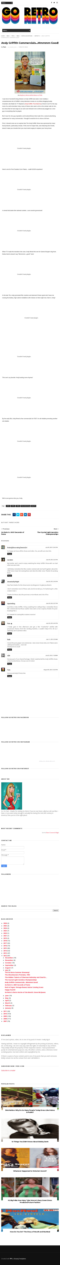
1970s (12, 36)
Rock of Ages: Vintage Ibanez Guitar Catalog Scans (24, 987)
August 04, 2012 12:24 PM (51, 669)
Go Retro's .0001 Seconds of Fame (17, 985)
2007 (5, 1021)
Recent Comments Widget (52, 832)
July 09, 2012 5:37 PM (52, 603)
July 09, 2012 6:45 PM (52, 623)
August (8, 968)
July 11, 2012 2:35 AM (52, 639)
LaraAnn (10, 560)
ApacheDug (11, 603)
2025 (5, 926)
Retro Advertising (26, 36)
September (9, 965)
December (9, 958)
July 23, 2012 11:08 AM (51, 655)
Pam (8, 623)
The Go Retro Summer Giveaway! (17, 972)
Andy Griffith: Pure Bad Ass (33, 104)
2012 (5, 956)
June (7, 996)
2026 (5, 923)
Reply (9, 554)
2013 (5, 953)
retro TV (37, 36)
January (8, 1008)
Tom (8, 670)
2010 (5, 1014)
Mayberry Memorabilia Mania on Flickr (31, 95)
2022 (5, 933)
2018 (5, 941)
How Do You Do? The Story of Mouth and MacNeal (30, 1232)
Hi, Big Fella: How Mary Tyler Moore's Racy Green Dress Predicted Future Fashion (30, 1201)
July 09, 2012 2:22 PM (52, 559)
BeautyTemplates (20, 1259)
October (8, 963)
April (7, 1000)
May (7, 998)
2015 (5, 948)
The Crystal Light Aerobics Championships (21, 980)
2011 (5, 1011)
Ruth (8, 639)
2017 (5, 943)
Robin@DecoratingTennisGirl (17, 547)
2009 (5, 1016)
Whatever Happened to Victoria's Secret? (30, 1171)
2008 (5, 1019)
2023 (5, 931)
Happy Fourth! (10, 990)
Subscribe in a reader (8, 1070)
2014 (5, 951)
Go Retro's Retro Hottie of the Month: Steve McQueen (25, 992)
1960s (7, 36)
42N (8, 655)
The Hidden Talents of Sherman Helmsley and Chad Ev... (26, 977)
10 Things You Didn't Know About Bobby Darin (30, 1142)
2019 (5, 938)
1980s (17, 36)
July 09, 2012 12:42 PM (51, 547)
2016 (5, 946)
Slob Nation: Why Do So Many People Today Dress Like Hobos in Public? (30, 1111)
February (8, 1005)
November (9, 960)
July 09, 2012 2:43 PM (52, 581)
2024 (5, 928)
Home (3, 36)
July (6, 970)
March (7, 1003)
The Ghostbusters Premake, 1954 (17, 975)
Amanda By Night (13, 582)
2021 (5, 936)
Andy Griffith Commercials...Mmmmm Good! (21, 982)
